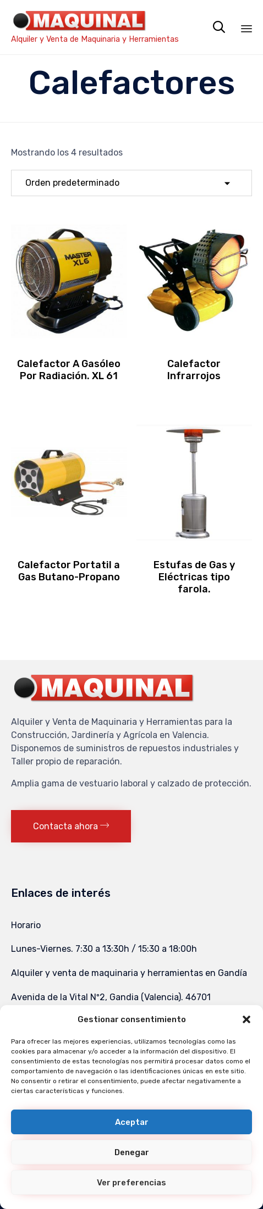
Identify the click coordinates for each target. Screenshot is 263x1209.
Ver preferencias (131, 1183)
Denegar (131, 1152)
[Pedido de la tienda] (131, 183)
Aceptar (132, 1122)
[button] (246, 1019)
